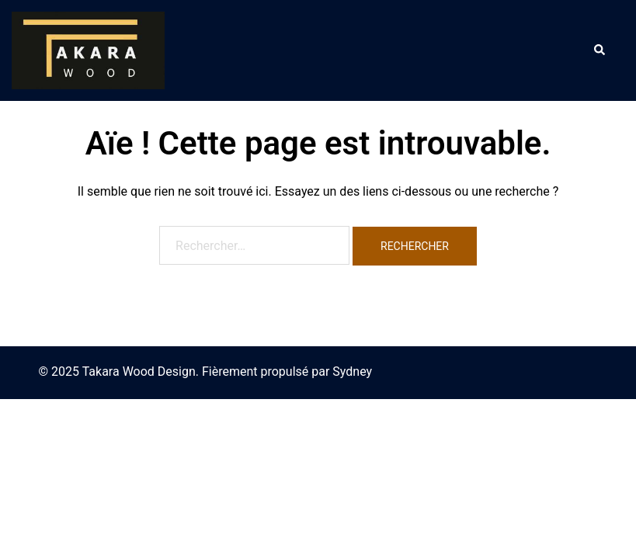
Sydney (352, 371)
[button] (599, 50)
